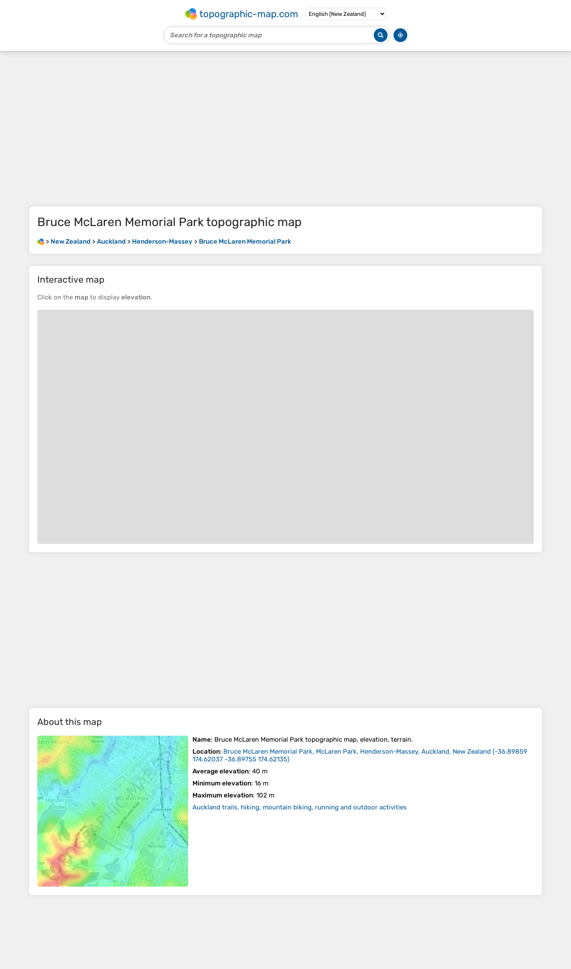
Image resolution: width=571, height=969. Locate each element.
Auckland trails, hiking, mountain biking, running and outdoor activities (299, 807)
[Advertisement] (285, 129)
